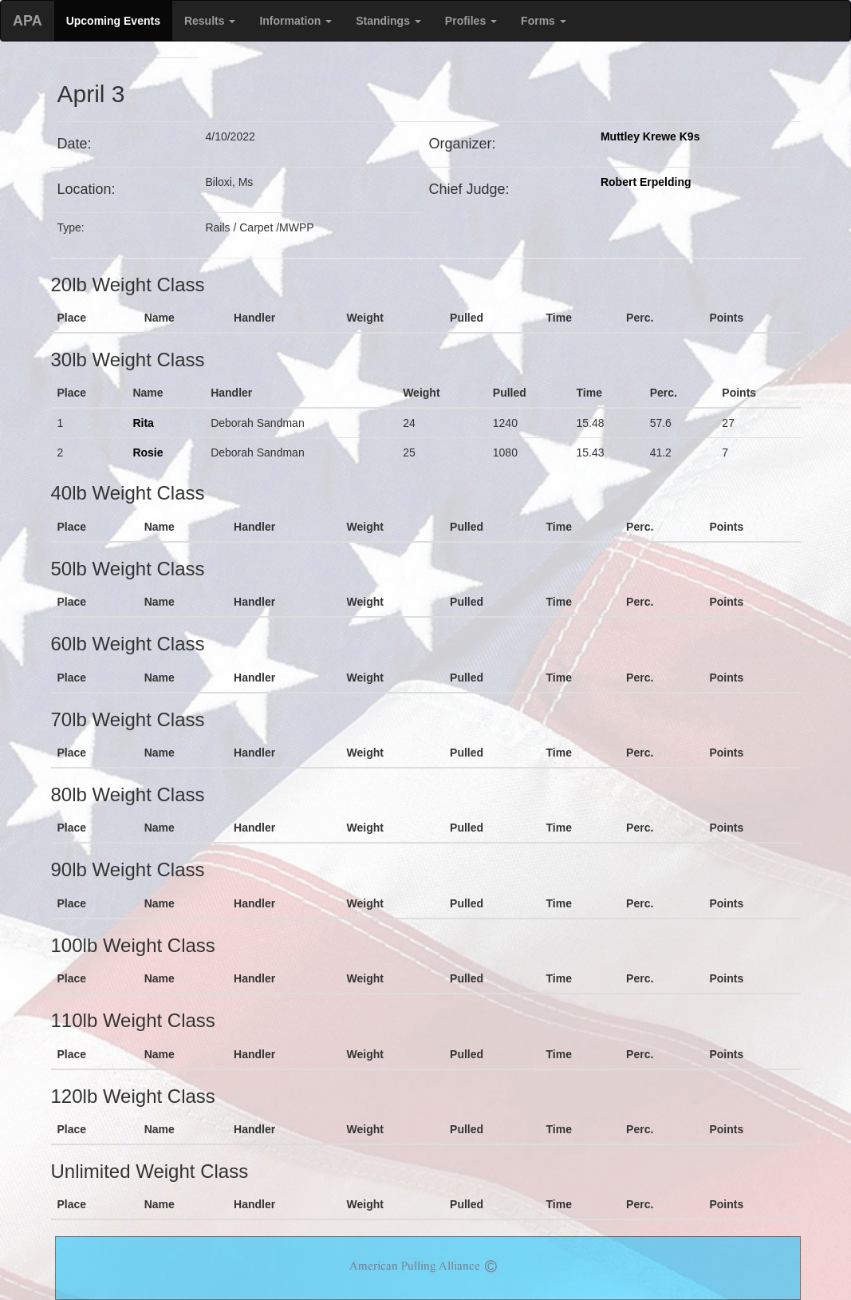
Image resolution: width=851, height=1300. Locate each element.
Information (295, 20)
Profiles (471, 20)
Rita (142, 423)
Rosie (147, 452)
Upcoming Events (113, 20)
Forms (543, 20)
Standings (388, 20)
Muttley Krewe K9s (650, 136)
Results (209, 20)
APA (27, 21)
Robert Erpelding (646, 182)
